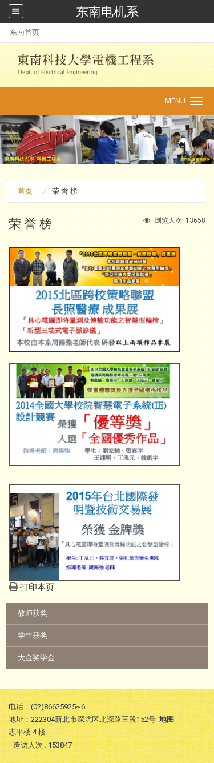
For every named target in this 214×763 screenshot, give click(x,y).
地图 (166, 719)
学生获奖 (32, 635)
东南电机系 (107, 11)
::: (3, 32)
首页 (25, 191)
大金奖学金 (36, 657)
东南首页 (24, 32)
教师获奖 (32, 613)
